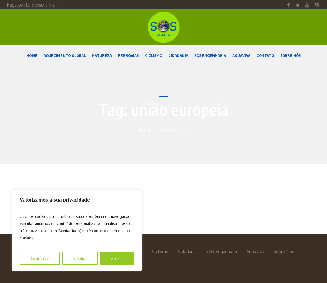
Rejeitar (80, 258)
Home (144, 130)
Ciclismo (160, 251)
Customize (40, 258)
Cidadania (187, 251)
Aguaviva (255, 251)
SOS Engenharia (221, 251)
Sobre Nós (284, 251)
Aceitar (117, 258)
